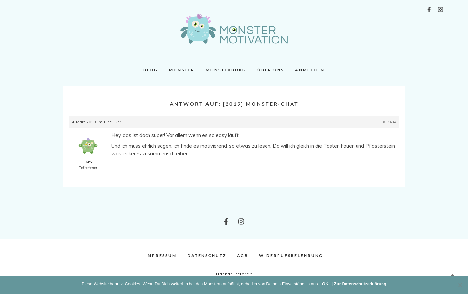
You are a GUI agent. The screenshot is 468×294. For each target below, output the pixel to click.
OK (325, 283)
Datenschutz (207, 255)
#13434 (389, 121)
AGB (242, 255)
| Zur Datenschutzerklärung (359, 283)
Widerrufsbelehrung (291, 255)
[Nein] (460, 285)
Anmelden (310, 69)
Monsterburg (226, 69)
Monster (182, 69)
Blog (150, 69)
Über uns (270, 69)
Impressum (161, 255)
